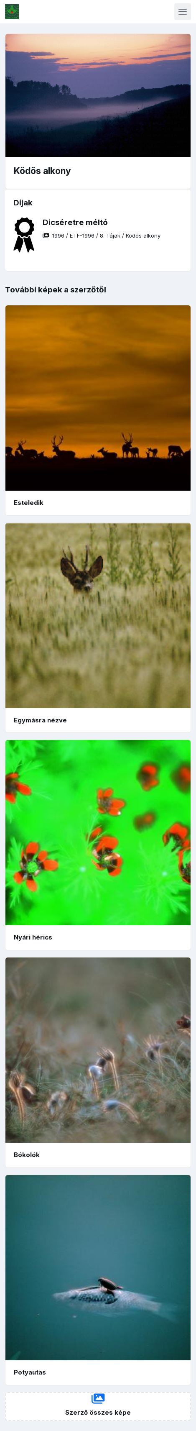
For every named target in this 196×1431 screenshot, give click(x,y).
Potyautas (30, 1372)
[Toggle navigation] (182, 11)
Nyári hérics (33, 937)
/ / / (101, 235)
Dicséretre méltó (75, 222)
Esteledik (28, 503)
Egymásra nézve (40, 720)
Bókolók (27, 1155)
